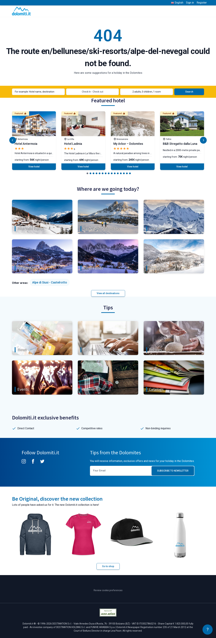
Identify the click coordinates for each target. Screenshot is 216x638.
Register (202, 2)
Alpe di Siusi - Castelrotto (49, 282)
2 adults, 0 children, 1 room (146, 91)
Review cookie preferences (108, 590)
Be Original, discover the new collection (57, 498)
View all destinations (108, 293)
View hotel (34, 166)
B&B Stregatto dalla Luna (180, 143)
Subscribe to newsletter (172, 470)
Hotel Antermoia (26, 143)
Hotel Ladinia (73, 143)
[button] (87, 173)
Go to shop (108, 566)
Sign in (190, 2)
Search (189, 91)
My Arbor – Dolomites (128, 143)
